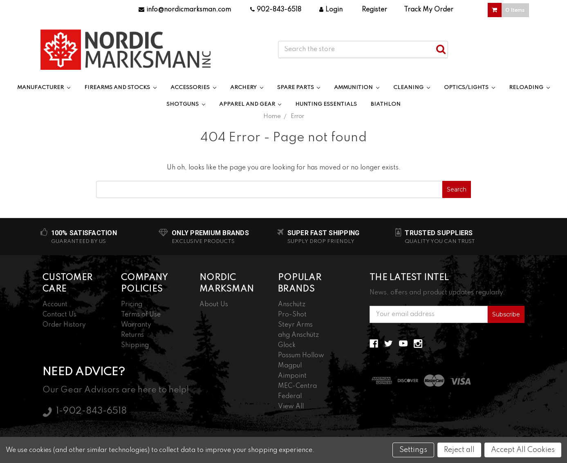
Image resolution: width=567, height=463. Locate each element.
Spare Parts (298, 87)
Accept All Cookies (523, 450)
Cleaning (411, 87)
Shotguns (185, 104)
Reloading (529, 87)
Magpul (290, 366)
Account (55, 304)
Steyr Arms (295, 325)
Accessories (193, 87)
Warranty (136, 325)
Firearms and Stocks (120, 87)
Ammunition (356, 87)
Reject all (459, 450)
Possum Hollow (301, 355)
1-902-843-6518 (91, 411)
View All (291, 406)
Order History (64, 325)
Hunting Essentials (326, 104)
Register (374, 10)
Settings (413, 450)
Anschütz (291, 304)
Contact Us (59, 315)
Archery (246, 87)
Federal (290, 396)
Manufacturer (43, 87)
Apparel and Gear (250, 104)
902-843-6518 (275, 10)
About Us (213, 304)
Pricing (131, 304)
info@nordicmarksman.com (185, 10)
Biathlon (386, 104)
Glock (287, 345)
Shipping (135, 345)
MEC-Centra (297, 386)
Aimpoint (292, 376)
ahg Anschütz (298, 335)
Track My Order (428, 10)
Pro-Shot (292, 315)
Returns (132, 335)
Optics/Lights (469, 87)
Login (331, 10)
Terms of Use (141, 315)
